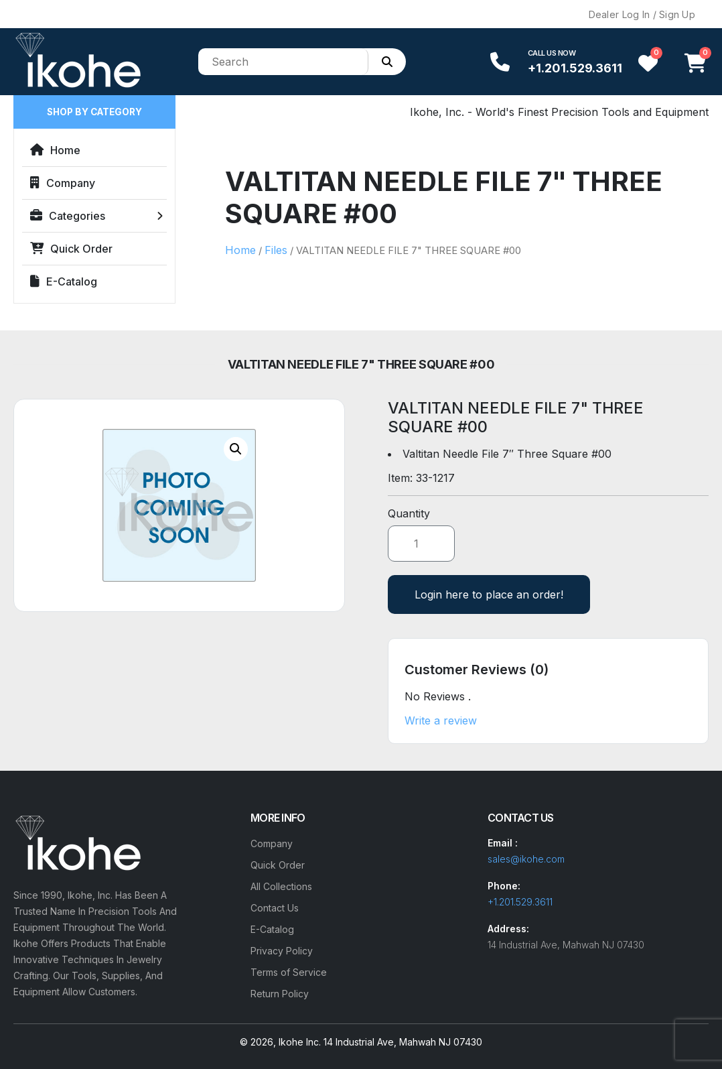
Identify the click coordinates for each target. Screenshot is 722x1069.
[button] (236, 449)
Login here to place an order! (489, 594)
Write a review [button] (441, 720)
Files (276, 250)
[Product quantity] (421, 543)
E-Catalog (63, 281)
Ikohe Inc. (300, 1042)
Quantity (409, 513)
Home (55, 150)
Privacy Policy (281, 950)
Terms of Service (288, 972)
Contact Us (274, 908)
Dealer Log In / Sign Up (642, 14)
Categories (67, 216)
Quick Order (71, 248)
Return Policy (279, 993)
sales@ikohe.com (526, 859)
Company (62, 183)
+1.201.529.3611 (575, 68)
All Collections (281, 886)
